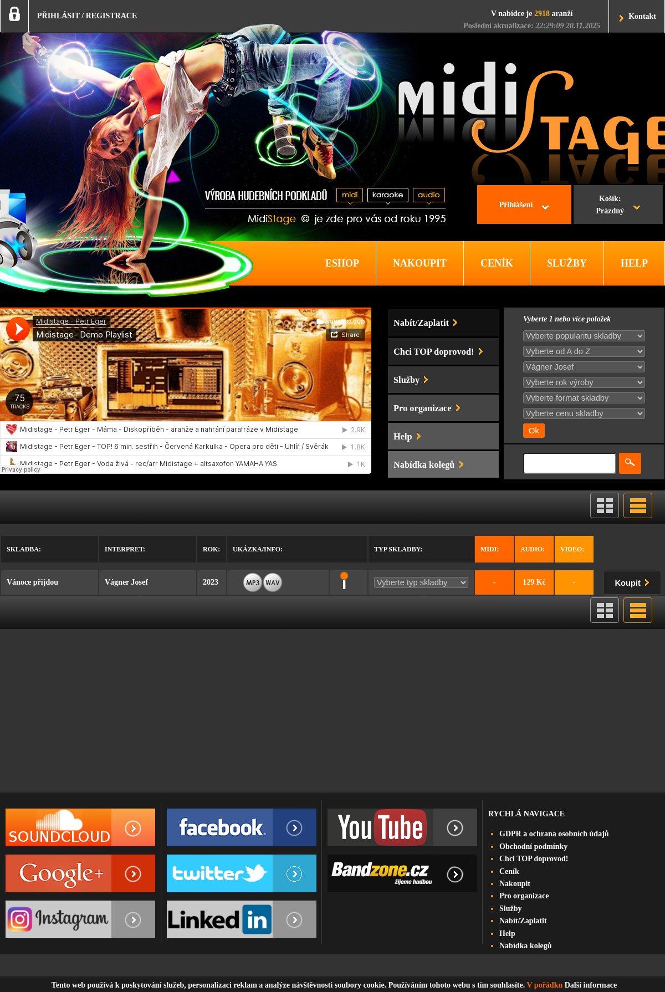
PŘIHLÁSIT (58, 16)
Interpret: (125, 549)
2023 (210, 582)
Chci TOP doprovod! (533, 859)
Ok (534, 430)
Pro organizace (524, 896)
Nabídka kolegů (525, 946)
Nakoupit (514, 883)
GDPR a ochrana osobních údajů (554, 834)
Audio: (532, 549)
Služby (510, 908)
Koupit (634, 581)
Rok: (211, 549)
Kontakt (642, 16)
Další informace (591, 985)
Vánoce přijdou (32, 582)
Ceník (509, 871)
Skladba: (24, 549)
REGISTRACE (111, 16)
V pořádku (545, 985)
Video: (572, 549)
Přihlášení (516, 205)
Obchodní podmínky (533, 846)
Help (507, 933)
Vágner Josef (126, 582)
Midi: (489, 549)
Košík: (610, 206)
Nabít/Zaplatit (523, 921)
